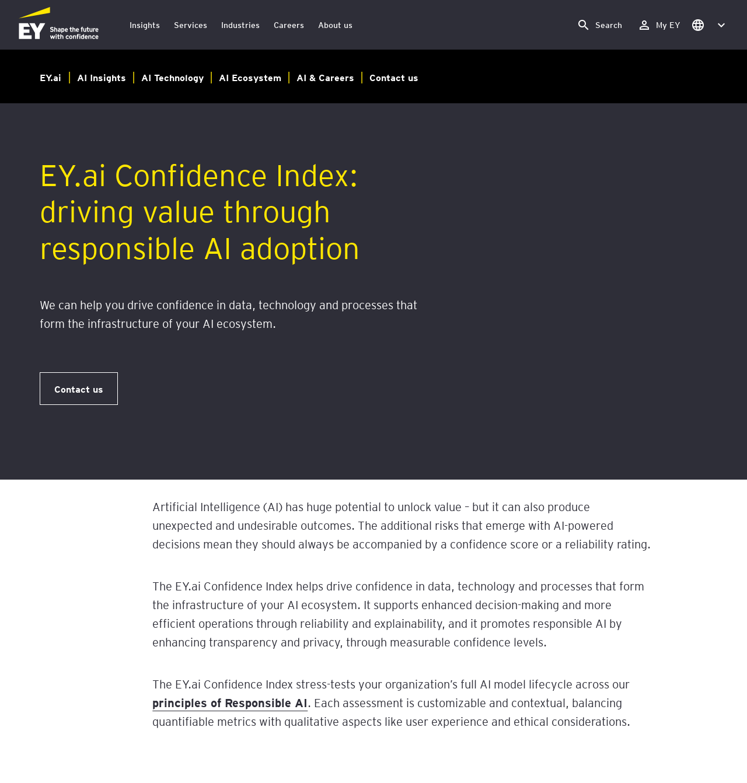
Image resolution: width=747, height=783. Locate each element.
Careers (289, 25)
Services (190, 25)
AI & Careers (325, 77)
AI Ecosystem (250, 77)
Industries (240, 25)
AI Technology (172, 77)
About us (335, 25)
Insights (145, 25)
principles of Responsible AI (230, 702)
